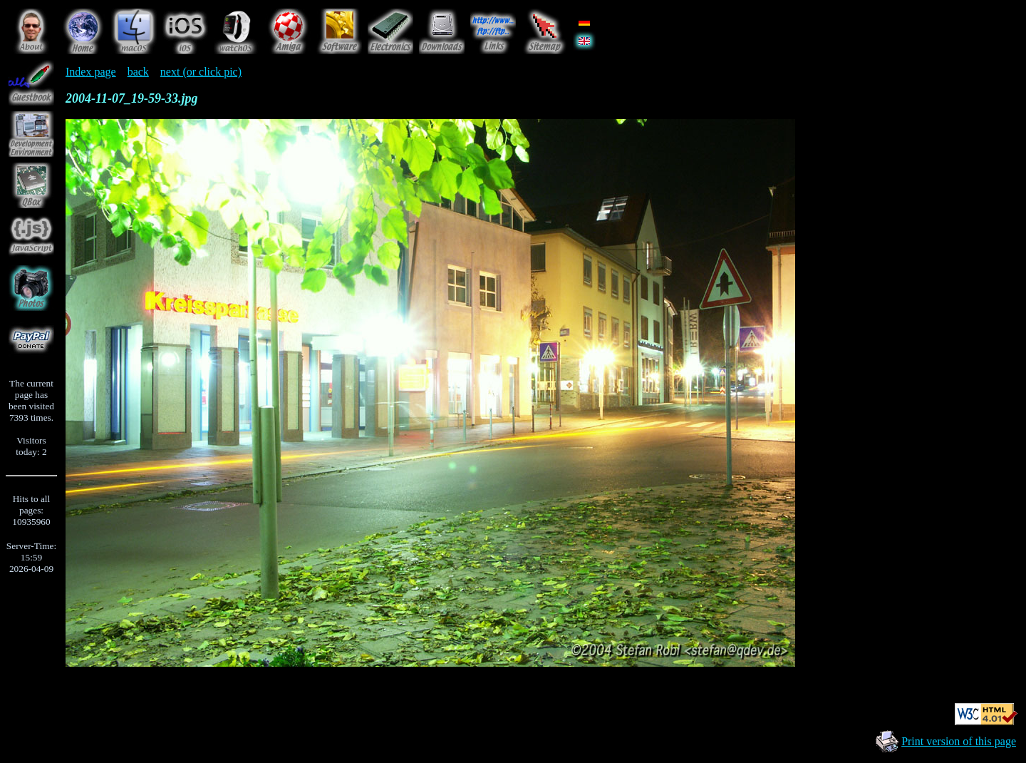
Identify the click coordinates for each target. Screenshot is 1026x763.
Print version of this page (958, 741)
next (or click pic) (201, 72)
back (138, 72)
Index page (91, 72)
